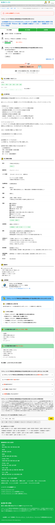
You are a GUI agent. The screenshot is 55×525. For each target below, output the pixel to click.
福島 (19, 462)
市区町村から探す (5, 482)
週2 (2, 424)
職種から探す (22, 482)
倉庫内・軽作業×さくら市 (7, 430)
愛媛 (20, 471)
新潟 (3, 467)
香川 (18, 471)
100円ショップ (36, 424)
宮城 (11, 462)
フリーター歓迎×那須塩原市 (33, 432)
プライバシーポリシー (20, 519)
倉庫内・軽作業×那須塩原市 (20, 430)
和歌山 (15, 458)
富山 (5, 467)
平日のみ (11, 424)
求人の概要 (9, 30)
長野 (15, 467)
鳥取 (3, 471)
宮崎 (15, 476)
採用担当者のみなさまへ (46, 519)
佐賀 (5, 476)
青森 (6, 462)
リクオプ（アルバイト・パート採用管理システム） (12, 493)
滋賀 (10, 458)
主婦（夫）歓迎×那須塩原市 (19, 432)
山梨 (13, 467)
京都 (8, 458)
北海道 (3, 462)
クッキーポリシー (30, 519)
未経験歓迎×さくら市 (39, 434)
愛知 (3, 453)
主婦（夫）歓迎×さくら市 (19, 436)
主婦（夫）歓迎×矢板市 (31, 365)
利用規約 (13, 519)
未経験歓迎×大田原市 (44, 432)
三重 (8, 453)
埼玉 (9, 449)
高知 (22, 471)
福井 (10, 467)
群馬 (19, 449)
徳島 (15, 471)
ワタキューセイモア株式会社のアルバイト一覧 (19, 288)
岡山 (8, 471)
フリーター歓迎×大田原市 (7, 436)
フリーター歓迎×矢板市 (44, 365)
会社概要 (5, 519)
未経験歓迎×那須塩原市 (7, 432)
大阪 (3, 458)
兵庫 (5, 458)
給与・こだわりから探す (40, 482)
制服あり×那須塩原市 (6, 434)
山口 (13, 471)
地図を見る (49, 59)
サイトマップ (38, 519)
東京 (3, 449)
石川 (8, 467)
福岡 (3, 476)
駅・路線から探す (14, 482)
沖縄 (21, 476)
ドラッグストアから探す (34, 485)
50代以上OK (29, 424)
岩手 (9, 462)
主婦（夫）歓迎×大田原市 (27, 434)
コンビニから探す (23, 485)
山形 (16, 462)
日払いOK (23, 424)
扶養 (6, 424)
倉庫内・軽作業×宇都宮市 (33, 430)
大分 (13, 476)
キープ (49, 3)
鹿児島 (18, 476)
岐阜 (10, 453)
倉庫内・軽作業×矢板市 (6, 365)
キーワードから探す (13, 485)
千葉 (11, 449)
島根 (5, 471)
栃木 (16, 449)
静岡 (5, 453)
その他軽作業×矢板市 (19, 365)
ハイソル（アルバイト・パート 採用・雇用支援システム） (14, 495)
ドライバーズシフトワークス (7, 491)
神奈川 (5, 449)
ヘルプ (8, 519)
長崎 (8, 476)
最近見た (45, 3)
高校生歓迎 (17, 424)
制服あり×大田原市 (16, 434)
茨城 (14, 449)
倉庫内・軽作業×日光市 (45, 430)
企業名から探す (4, 485)
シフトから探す (30, 482)
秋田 (14, 462)
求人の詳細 (27, 30)
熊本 (10, 476)
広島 (10, 471)
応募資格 (46, 30)
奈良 (13, 458)
